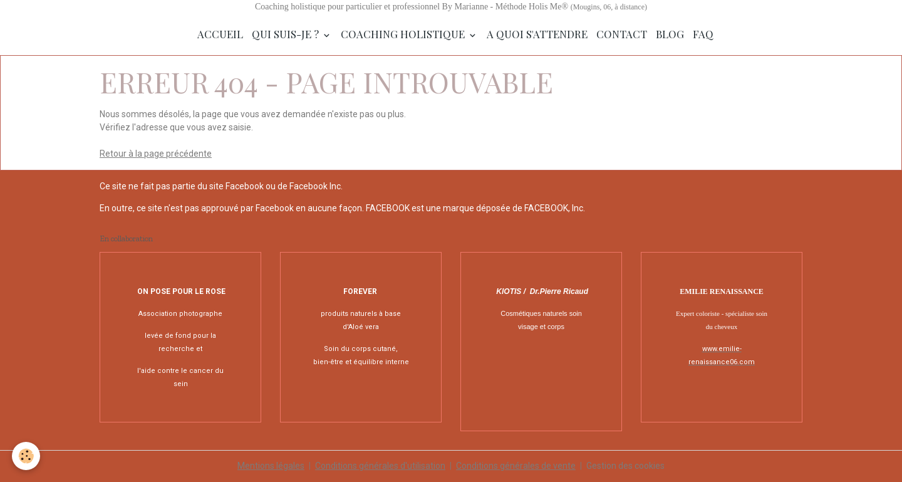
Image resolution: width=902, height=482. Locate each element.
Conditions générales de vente (516, 466)
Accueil (220, 34)
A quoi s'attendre (537, 34)
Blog (670, 34)
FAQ (703, 34)
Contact (621, 34)
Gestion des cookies (625, 466)
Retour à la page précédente (156, 154)
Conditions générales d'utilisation (380, 466)
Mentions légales (270, 466)
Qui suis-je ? (286, 34)
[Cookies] (27, 456)
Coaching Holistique (404, 34)
